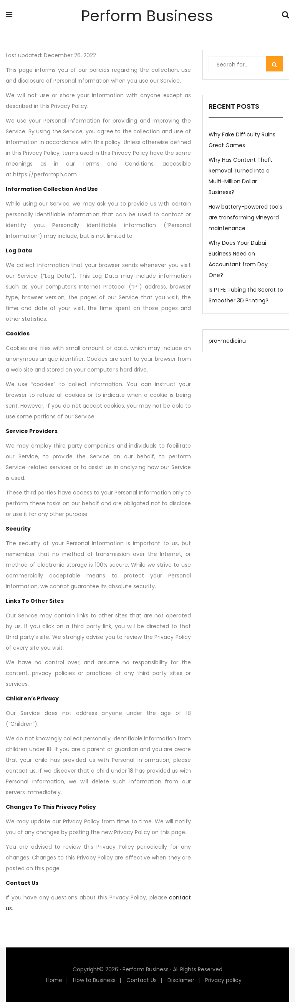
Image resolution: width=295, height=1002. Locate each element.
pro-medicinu (227, 341)
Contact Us (141, 980)
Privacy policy (223, 980)
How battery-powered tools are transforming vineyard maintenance (245, 217)
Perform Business (147, 16)
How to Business (94, 980)
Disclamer (180, 980)
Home (54, 980)
